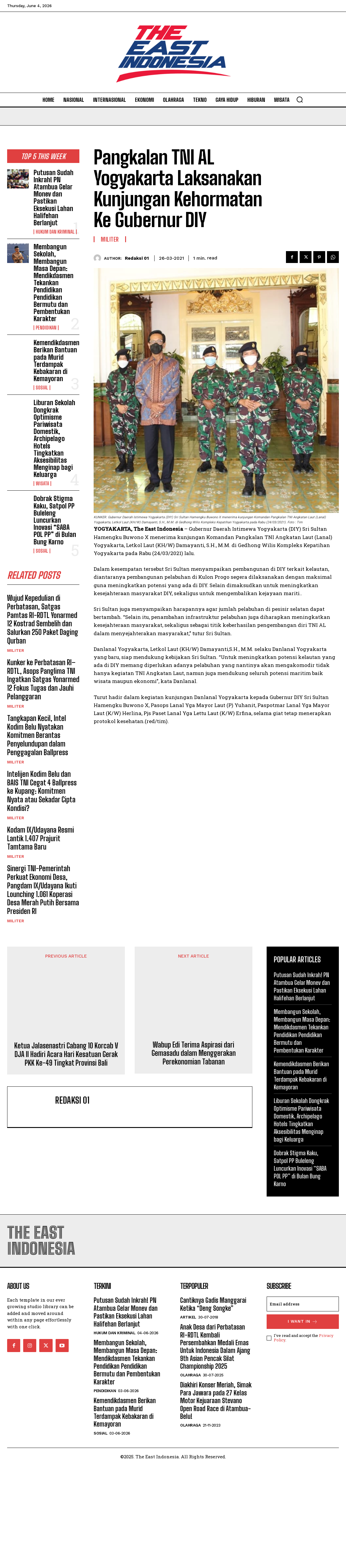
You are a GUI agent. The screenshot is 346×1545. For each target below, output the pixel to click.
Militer (15, 650)
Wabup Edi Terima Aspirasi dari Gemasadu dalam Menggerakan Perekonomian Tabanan (194, 1190)
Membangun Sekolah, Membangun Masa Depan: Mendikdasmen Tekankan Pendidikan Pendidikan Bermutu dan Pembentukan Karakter (53, 283)
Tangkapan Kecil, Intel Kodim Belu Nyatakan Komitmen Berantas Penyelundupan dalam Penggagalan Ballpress (37, 735)
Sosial (42, 387)
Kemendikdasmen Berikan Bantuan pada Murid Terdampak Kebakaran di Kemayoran (56, 361)
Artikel (188, 1397)
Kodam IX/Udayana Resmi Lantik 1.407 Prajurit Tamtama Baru (40, 838)
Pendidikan (46, 327)
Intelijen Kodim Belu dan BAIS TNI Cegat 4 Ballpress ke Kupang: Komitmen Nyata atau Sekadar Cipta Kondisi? (42, 791)
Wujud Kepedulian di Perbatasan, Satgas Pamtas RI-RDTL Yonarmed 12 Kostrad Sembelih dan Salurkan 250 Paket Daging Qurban (42, 619)
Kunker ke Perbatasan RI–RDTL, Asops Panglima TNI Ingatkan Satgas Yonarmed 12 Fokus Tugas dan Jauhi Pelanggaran (43, 679)
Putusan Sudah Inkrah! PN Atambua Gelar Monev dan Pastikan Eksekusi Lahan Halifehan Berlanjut (53, 198)
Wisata (42, 483)
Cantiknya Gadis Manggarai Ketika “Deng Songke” (213, 1384)
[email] (303, 1383)
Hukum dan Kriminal (55, 231)
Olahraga (190, 1455)
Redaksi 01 (137, 258)
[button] (299, 99)
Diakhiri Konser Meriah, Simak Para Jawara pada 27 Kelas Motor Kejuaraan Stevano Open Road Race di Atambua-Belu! (215, 1480)
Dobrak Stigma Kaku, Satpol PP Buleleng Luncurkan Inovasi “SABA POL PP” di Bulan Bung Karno (55, 520)
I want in (303, 1401)
